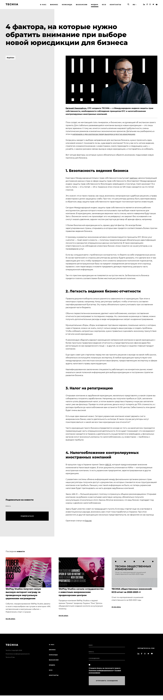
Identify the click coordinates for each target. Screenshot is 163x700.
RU (134, 4)
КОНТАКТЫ (54, 675)
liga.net (88, 521)
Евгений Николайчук (76, 108)
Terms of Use (10, 657)
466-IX (108, 465)
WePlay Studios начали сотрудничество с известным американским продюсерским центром (81, 592)
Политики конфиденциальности (101, 670)
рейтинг (134, 178)
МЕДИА (52, 665)
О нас (51, 644)
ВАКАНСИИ (54, 660)
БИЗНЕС (52, 650)
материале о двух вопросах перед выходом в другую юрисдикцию (103, 134)
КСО (51, 670)
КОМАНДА (53, 655)
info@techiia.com (146, 648)
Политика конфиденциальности (18, 654)
